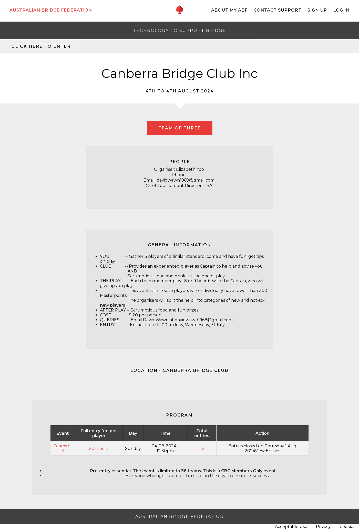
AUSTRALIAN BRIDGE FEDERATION (50, 10)
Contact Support (277, 10)
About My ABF (229, 10)
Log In (341, 10)
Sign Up (317, 10)
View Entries (267, 450)
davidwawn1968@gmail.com (204, 319)
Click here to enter (41, 46)
